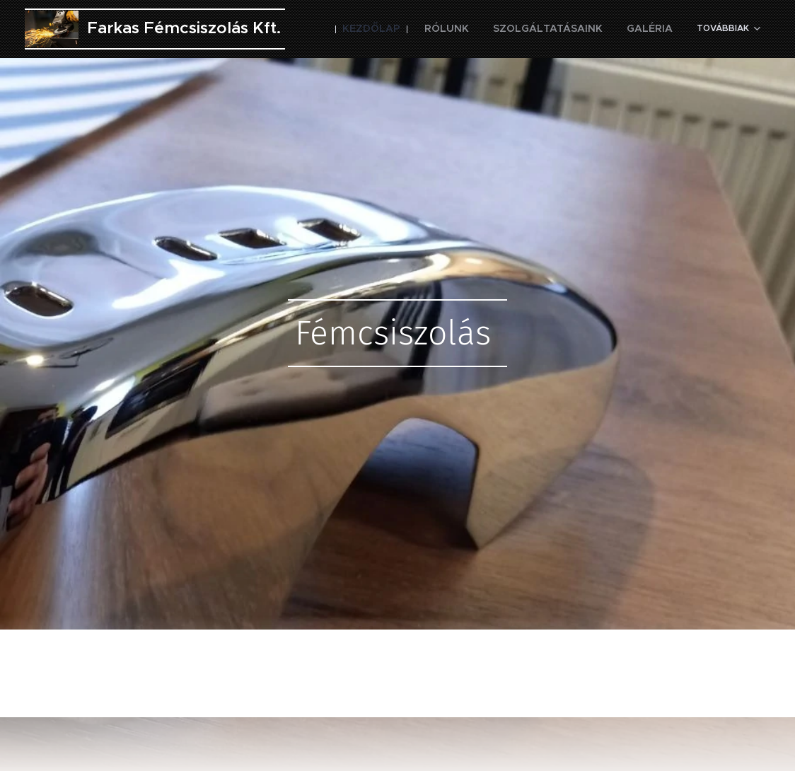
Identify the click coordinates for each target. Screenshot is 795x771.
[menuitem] (412, 29)
